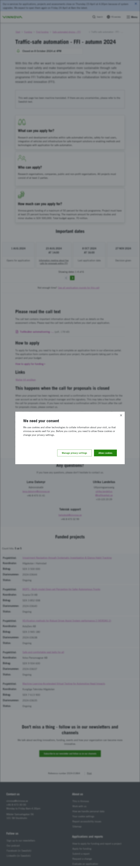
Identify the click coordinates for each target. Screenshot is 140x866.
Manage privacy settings (74, 453)
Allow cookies (105, 453)
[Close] (121, 415)
